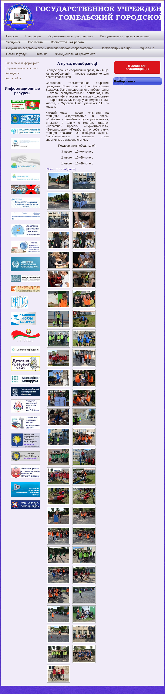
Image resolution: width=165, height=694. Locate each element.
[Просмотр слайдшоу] (60, 169)
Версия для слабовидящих (137, 67)
